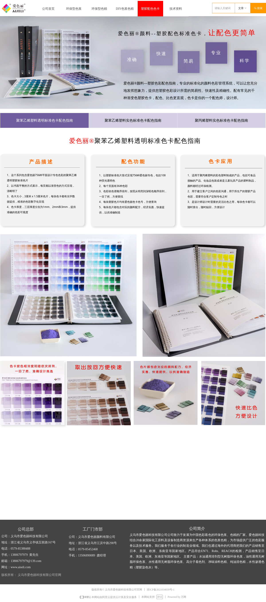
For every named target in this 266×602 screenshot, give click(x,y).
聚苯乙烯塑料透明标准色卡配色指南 (44, 120)
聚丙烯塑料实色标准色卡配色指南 (221, 120)
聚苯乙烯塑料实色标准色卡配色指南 (133, 120)
